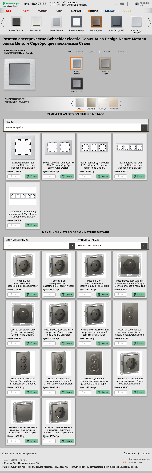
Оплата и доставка (76, 5)
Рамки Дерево (96, 30)
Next (149, 22)
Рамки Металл (56, 30)
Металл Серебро (76, 72)
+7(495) (34, 4)
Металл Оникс (77, 92)
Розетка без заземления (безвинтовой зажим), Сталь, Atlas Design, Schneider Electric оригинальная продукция (23, 334)
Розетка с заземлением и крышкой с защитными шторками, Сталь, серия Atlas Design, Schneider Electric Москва (23, 432)
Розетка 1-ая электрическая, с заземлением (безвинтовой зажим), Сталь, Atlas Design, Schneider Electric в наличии (58, 287)
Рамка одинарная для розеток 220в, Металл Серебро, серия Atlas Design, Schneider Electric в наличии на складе (23, 167)
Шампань (91, 109)
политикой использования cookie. (121, 467)
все (70, 51)
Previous (3, 22)
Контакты (71, 2)
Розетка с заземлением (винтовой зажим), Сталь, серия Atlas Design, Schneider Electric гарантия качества (130, 383)
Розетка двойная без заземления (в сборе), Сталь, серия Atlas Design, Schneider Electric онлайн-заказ (129, 334)
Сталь (80, 109)
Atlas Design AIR (116, 30)
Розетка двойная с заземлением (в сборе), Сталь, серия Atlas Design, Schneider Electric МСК (58, 382)
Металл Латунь (105, 72)
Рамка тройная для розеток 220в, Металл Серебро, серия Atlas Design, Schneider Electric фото (94, 166)
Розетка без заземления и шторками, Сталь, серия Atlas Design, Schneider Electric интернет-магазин (58, 333)
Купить (31, 176)
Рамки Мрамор (76, 30)
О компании (130, 453)
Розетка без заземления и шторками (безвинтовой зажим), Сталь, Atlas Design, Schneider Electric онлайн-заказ (94, 334)
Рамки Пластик (16, 30)
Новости (145, 453)
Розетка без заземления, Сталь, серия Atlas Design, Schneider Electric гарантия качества (130, 284)
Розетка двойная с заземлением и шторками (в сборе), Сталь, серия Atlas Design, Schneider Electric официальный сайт (94, 383)
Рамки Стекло (36, 30)
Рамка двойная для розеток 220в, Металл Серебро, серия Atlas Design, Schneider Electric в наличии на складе (58, 167)
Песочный (113, 109)
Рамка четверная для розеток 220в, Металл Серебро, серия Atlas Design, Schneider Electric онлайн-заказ (130, 167)
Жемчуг (102, 109)
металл (106, 51)
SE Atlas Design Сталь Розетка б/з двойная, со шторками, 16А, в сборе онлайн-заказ (23, 382)
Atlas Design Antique (136, 31)
